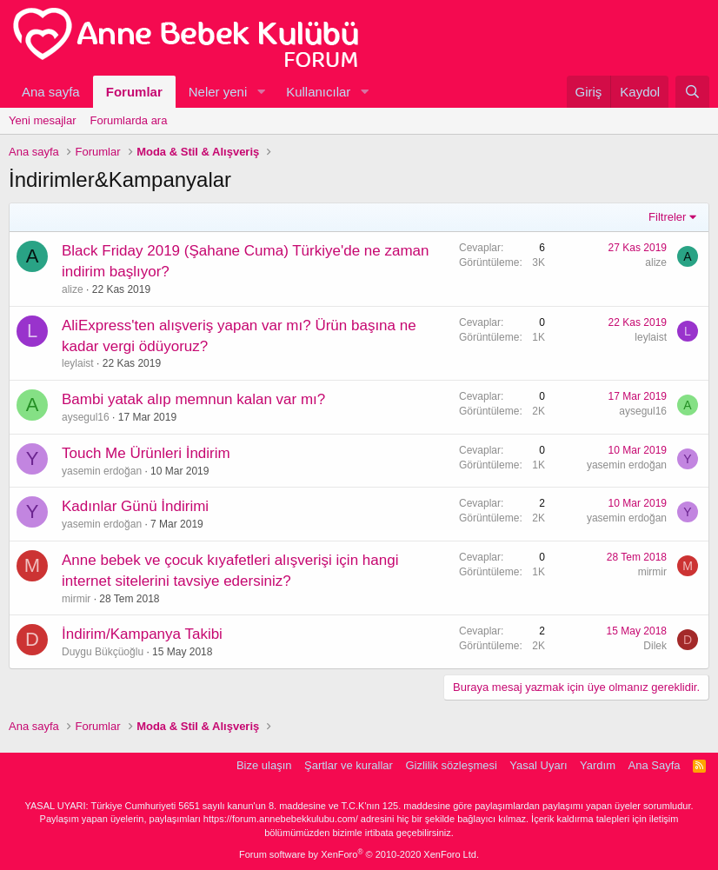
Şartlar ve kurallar (348, 765)
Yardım (597, 765)
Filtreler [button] (667, 216)
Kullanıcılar (318, 91)
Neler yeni (218, 91)
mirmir (76, 599)
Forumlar (134, 91)
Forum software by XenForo (359, 854)
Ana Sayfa (654, 765)
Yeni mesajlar (42, 120)
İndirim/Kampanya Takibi (142, 634)
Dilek (655, 646)
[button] (261, 92)
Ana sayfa (51, 91)
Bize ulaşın (264, 765)
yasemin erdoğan (102, 471)
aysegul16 (86, 417)
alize (72, 289)
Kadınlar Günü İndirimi (135, 506)
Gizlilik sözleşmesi (450, 765)
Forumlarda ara (129, 120)
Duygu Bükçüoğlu (102, 652)
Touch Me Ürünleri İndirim (146, 453)
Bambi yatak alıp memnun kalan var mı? (193, 399)
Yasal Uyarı (538, 765)
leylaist (78, 363)
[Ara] (692, 92)
